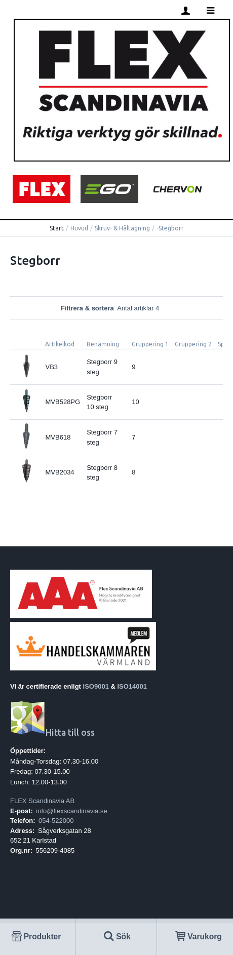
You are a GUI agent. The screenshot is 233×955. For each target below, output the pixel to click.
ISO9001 (96, 686)
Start (57, 228)
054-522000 (55, 820)
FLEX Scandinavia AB (42, 801)
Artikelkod (59, 344)
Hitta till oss (52, 732)
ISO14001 (132, 686)
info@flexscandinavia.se (71, 811)
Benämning (103, 344)
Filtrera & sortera (116, 308)
